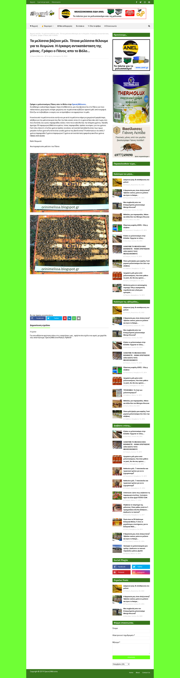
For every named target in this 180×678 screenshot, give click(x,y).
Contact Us (146, 672)
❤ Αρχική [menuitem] (34, 26)
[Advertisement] (69, 78)
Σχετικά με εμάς (43, 2)
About (138, 672)
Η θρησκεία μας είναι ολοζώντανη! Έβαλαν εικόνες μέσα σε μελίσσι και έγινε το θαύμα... (136, 192)
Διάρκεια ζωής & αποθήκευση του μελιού (136, 181)
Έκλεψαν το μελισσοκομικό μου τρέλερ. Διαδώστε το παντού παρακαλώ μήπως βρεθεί (135, 548)
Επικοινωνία (56, 2)
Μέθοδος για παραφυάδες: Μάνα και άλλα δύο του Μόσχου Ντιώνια (136, 215)
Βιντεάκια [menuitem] (80, 26)
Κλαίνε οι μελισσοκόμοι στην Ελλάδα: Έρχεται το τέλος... (134, 237)
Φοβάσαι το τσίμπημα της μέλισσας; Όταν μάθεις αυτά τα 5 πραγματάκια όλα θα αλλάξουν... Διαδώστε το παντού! (135, 508)
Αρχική (32, 2)
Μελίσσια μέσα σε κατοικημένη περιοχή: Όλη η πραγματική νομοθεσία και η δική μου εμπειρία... (135, 289)
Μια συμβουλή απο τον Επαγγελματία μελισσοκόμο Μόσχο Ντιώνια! (134, 204)
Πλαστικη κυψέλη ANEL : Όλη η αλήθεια (135, 226)
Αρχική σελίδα (35, 34)
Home (131, 672)
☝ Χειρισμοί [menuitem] (47, 26)
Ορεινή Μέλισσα (38, 56)
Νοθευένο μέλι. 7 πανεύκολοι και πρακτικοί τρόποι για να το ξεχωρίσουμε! (135, 470)
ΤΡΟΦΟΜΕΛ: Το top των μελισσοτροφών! (132, 391)
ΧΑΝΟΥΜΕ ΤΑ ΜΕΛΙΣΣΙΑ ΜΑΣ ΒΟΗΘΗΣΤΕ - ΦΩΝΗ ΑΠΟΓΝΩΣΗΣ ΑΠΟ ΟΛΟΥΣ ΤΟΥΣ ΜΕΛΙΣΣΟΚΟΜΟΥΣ (136, 250)
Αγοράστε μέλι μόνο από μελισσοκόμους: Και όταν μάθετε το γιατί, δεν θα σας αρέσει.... (135, 275)
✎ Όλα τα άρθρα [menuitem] (94, 26)
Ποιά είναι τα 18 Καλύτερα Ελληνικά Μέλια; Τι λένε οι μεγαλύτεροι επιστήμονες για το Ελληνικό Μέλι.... (135, 523)
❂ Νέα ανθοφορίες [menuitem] (64, 26)
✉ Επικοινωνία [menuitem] (110, 26)
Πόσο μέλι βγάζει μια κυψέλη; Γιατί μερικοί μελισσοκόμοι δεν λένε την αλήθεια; (136, 263)
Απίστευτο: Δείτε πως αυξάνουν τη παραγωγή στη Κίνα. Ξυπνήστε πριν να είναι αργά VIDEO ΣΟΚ (136, 495)
